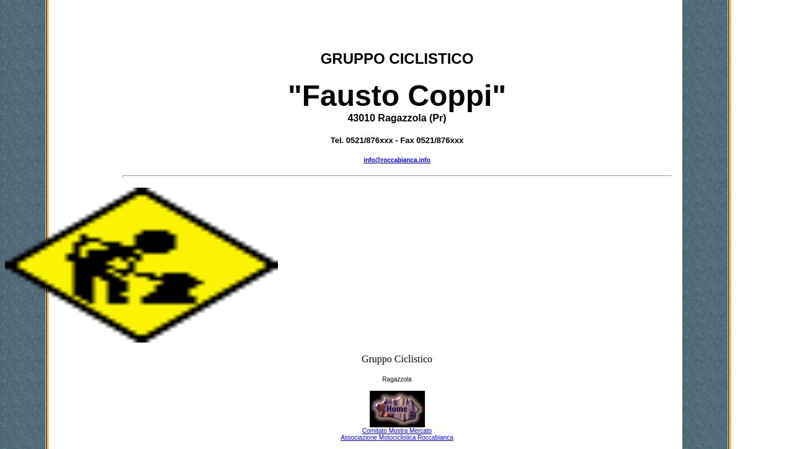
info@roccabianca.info (397, 160)
